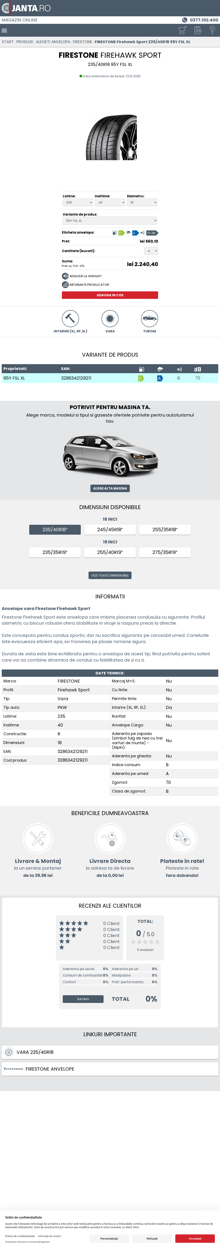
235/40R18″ (55, 529)
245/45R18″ (110, 529)
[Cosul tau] (182, 30)
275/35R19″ (165, 552)
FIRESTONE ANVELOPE (39, 1069)
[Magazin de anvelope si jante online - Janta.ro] (110, 8)
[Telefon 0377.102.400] (199, 20)
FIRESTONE (82, 41)
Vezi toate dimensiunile (110, 575)
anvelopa (77, 617)
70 (197, 378)
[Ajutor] (212, 30)
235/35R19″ (55, 552)
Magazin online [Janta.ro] (20, 20)
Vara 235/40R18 (28, 1052)
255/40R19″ (110, 552)
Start (8, 41)
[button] (197, 30)
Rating (83, 999)
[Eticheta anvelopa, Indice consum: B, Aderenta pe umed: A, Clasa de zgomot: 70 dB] (135, 233)
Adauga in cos (110, 295)
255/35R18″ (165, 529)
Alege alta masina (110, 488)
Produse (24, 41)
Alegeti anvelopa (53, 41)
